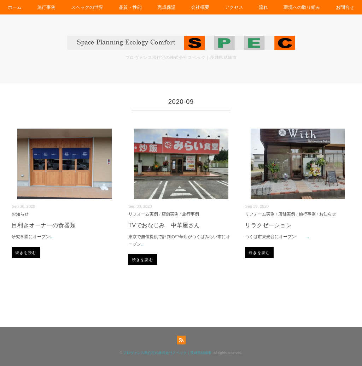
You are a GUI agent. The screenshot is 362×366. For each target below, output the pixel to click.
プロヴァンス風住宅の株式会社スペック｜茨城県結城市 (167, 353)
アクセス (234, 7)
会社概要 (200, 7)
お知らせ (20, 214)
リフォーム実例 (143, 214)
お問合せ (345, 7)
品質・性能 (130, 7)
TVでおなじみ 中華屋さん (164, 225)
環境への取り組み (302, 7)
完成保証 (166, 7)
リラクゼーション (268, 225)
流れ (263, 7)
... (51, 236)
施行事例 (46, 7)
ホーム (15, 7)
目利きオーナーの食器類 (44, 225)
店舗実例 (170, 214)
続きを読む (26, 252)
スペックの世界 (87, 7)
